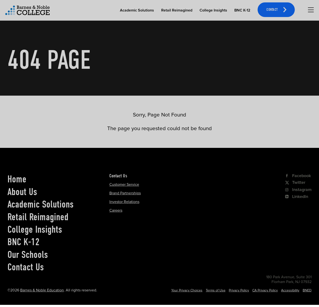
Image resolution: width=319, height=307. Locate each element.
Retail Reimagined (176, 10)
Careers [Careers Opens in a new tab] (115, 210)
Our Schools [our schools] (27, 255)
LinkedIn (296, 196)
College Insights (213, 10)
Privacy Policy (239, 290)
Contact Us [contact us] (25, 267)
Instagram (298, 189)
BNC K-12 (242, 10)
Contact (272, 10)
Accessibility (290, 290)
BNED (307, 290)
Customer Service (124, 184)
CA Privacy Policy (265, 290)
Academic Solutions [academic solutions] (40, 204)
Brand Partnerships (125, 193)
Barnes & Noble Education (42, 290)
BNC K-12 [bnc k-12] (23, 242)
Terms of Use (215, 290)
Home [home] (16, 179)
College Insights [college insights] (34, 229)
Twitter (295, 182)
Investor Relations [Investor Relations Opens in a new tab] (124, 201)
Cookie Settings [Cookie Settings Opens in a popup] (190, 290)
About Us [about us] (22, 192)
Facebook (298, 175)
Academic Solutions (137, 10)
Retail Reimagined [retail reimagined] (37, 217)
